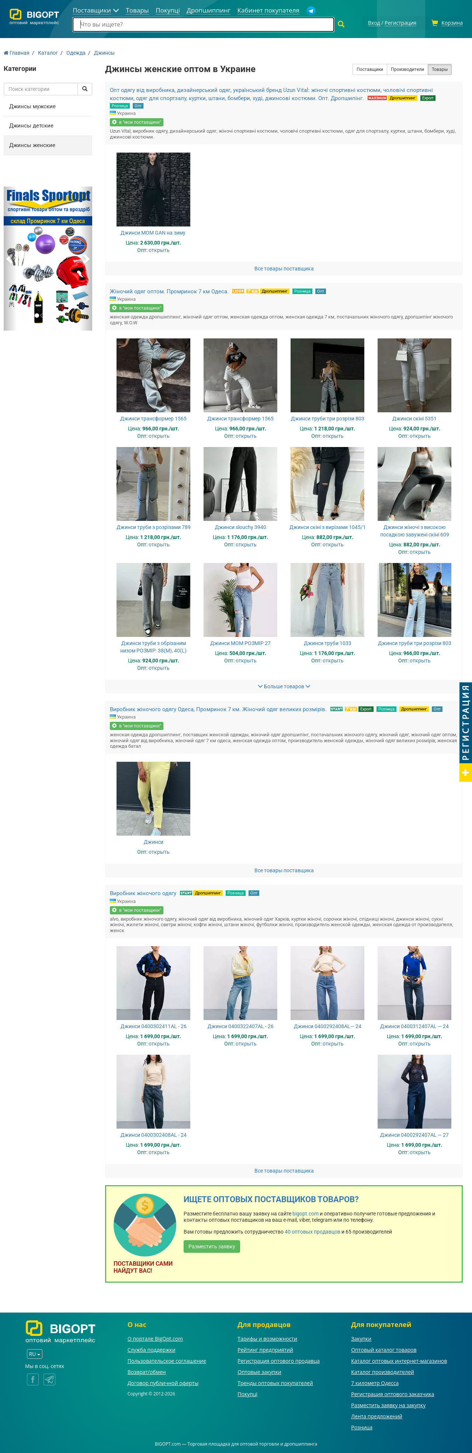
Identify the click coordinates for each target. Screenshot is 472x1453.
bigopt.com (305, 1212)
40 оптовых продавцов (312, 1231)
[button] (10, 257)
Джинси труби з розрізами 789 (154, 526)
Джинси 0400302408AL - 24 (154, 1134)
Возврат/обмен (147, 1370)
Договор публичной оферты (163, 1381)
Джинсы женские (32, 144)
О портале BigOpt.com (155, 1337)
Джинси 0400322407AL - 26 (241, 1025)
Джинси (153, 841)
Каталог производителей (382, 1370)
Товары (440, 68)
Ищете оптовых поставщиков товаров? (271, 1198)
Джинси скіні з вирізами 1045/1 (327, 526)
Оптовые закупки (259, 1370)
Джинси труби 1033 (327, 642)
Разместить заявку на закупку (388, 1404)
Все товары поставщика (284, 267)
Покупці (247, 1392)
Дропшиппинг (403, 97)
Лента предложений (376, 1415)
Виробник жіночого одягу (143, 892)
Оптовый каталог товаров (383, 1348)
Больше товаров (284, 685)
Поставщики (370, 68)
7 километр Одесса (375, 1381)
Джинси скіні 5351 (414, 417)
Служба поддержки (152, 1348)
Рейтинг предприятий (265, 1348)
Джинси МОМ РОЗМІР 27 (240, 642)
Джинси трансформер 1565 (153, 417)
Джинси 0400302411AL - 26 (154, 1025)
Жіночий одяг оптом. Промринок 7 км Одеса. (169, 290)
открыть (159, 249)
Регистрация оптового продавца (278, 1359)
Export (428, 97)
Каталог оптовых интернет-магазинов (399, 1359)
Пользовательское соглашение (167, 1359)
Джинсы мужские (32, 105)
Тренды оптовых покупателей (275, 1381)
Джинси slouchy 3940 (240, 526)
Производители (407, 68)
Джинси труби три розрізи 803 (327, 417)
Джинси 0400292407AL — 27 (414, 1134)
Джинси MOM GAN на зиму (154, 232)
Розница (120, 104)
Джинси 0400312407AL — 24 (414, 1025)
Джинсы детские (31, 124)
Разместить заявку (211, 1246)
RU (34, 1352)
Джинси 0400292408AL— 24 (327, 1025)
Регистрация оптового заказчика (392, 1392)
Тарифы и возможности (267, 1337)
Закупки (361, 1337)
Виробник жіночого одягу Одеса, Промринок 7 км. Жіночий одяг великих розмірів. (218, 708)
